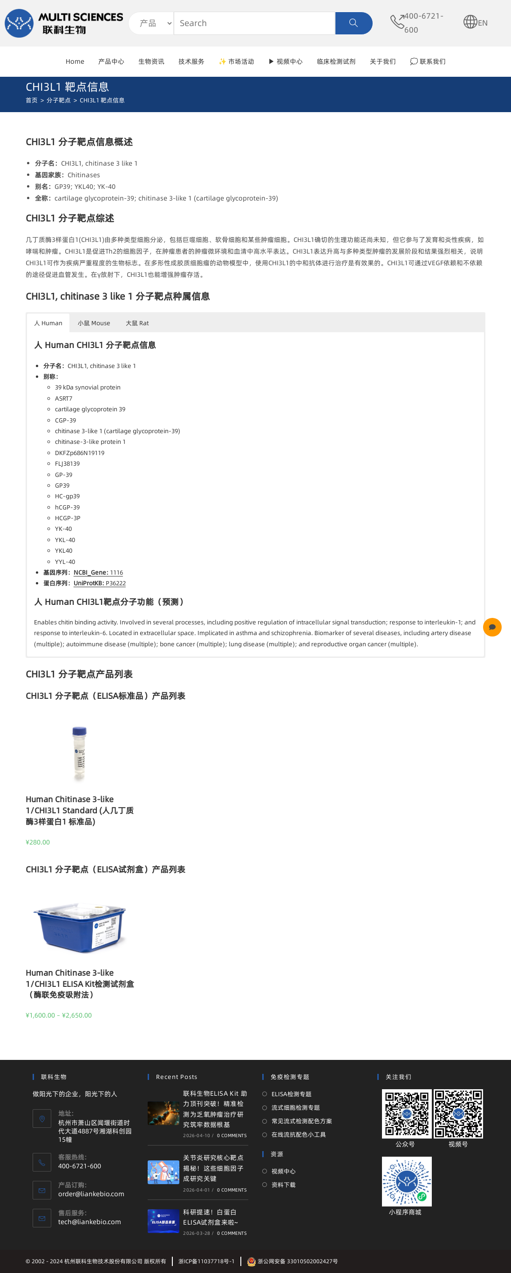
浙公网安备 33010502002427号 (292, 1261)
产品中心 (111, 61)
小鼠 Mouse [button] (94, 323)
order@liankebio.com (91, 1194)
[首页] (32, 100)
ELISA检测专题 (292, 1094)
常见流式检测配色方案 (302, 1121)
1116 (98, 572)
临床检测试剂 (336, 61)
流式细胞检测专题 (296, 1107)
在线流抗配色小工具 (299, 1134)
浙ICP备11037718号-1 (206, 1261)
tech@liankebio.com (89, 1221)
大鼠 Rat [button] (137, 323)
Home (75, 61)
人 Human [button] (48, 323)
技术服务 (191, 61)
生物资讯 (151, 61)
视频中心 (284, 1171)
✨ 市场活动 (236, 61)
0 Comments (232, 1135)
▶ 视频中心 (285, 61)
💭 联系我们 (428, 61)
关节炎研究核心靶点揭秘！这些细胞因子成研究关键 (213, 1168)
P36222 (100, 583)
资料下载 (284, 1184)
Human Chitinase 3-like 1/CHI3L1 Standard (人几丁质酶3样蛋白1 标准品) (80, 810)
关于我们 (383, 61)
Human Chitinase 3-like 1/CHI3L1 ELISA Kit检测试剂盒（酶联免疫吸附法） (80, 983)
